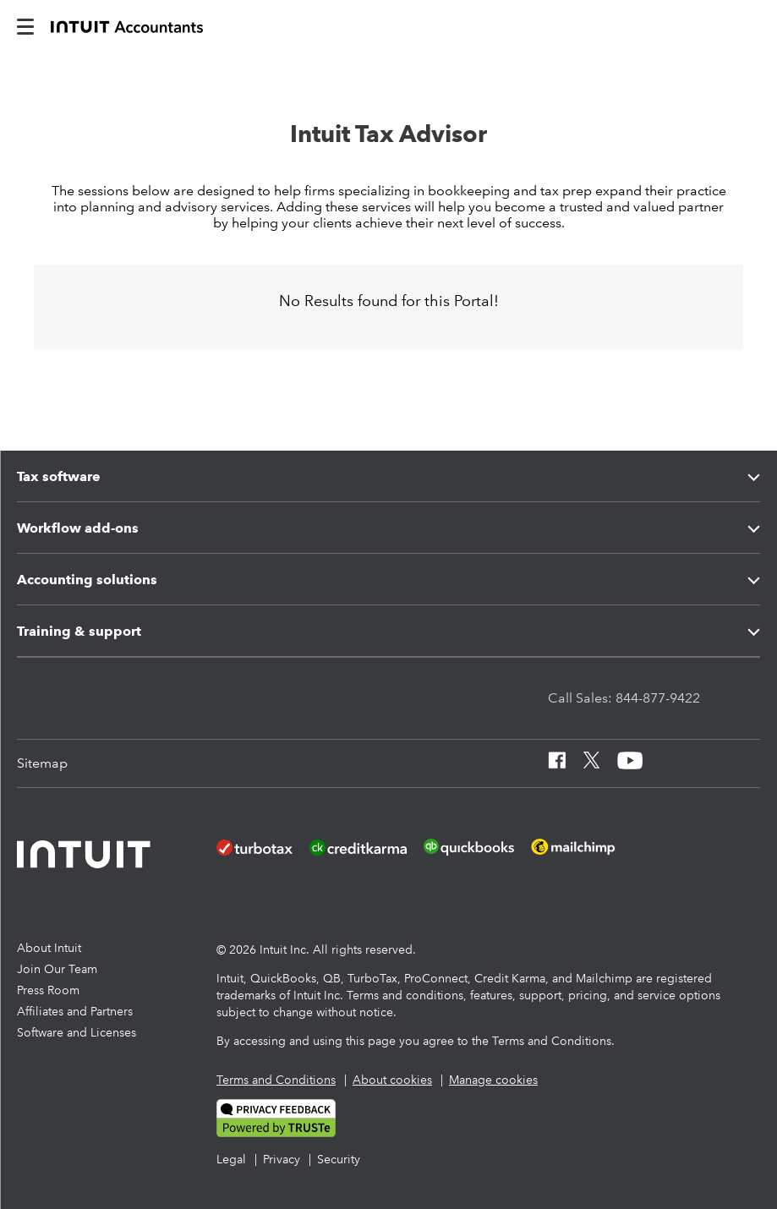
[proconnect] (127, 25)
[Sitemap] (42, 763)
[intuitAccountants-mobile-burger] (25, 25)
